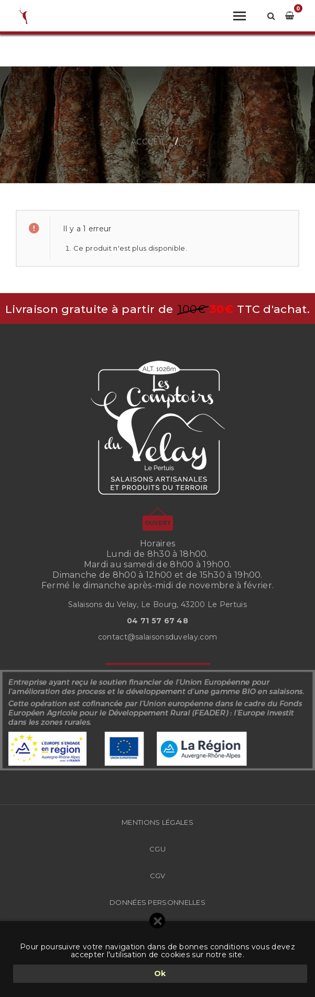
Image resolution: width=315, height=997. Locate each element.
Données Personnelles (157, 902)
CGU (157, 849)
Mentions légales (157, 822)
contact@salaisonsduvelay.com (157, 637)
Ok (160, 973)
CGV (158, 875)
